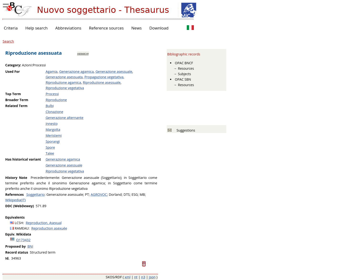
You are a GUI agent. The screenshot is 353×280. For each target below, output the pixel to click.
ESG (134, 194)
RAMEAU (22, 228)
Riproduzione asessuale (102, 82)
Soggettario (35, 194)
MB (142, 194)
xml (128, 277)
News (136, 28)
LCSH (19, 223)
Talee (49, 153)
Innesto (51, 123)
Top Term (13, 94)
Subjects (184, 74)
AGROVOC (99, 194)
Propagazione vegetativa (103, 77)
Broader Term (16, 100)
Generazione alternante (64, 117)
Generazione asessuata (64, 77)
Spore (50, 147)
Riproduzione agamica (63, 82)
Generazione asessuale (114, 71)
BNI (30, 246)
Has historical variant (23, 159)
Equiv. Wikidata (18, 234)
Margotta (52, 129)
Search (8, 41)
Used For (12, 71)
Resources (186, 68)
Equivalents (15, 217)
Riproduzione (56, 100)
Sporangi (52, 141)
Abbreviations (68, 28)
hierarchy (83, 53)
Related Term (16, 105)
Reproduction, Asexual (44, 223)
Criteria (11, 28)
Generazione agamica (76, 71)
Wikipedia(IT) (15, 200)
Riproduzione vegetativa (64, 88)
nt (135, 277)
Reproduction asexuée (49, 228)
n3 (143, 277)
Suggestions (185, 130)
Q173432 (23, 240)
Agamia (51, 71)
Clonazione (54, 111)
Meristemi (53, 135)
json (152, 277)
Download (159, 28)
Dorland (115, 194)
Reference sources (106, 28)
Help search (36, 28)
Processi (52, 94)
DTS (126, 194)
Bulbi (49, 105)
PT (87, 194)
